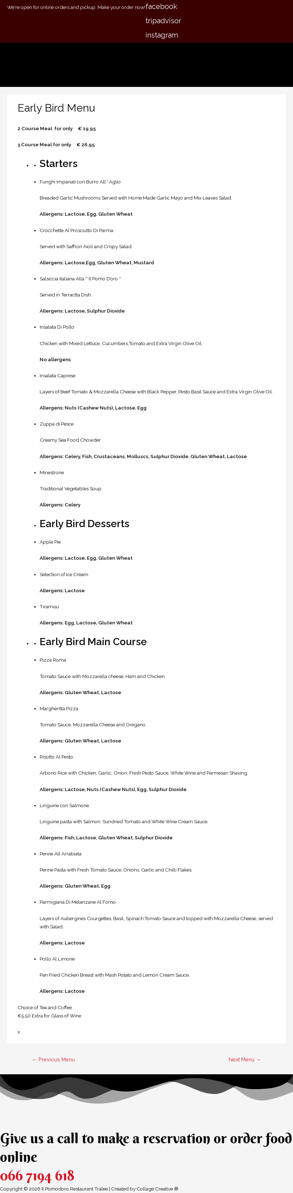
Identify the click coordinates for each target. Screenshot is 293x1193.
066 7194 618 (37, 1175)
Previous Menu (53, 1059)
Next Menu (245, 1059)
